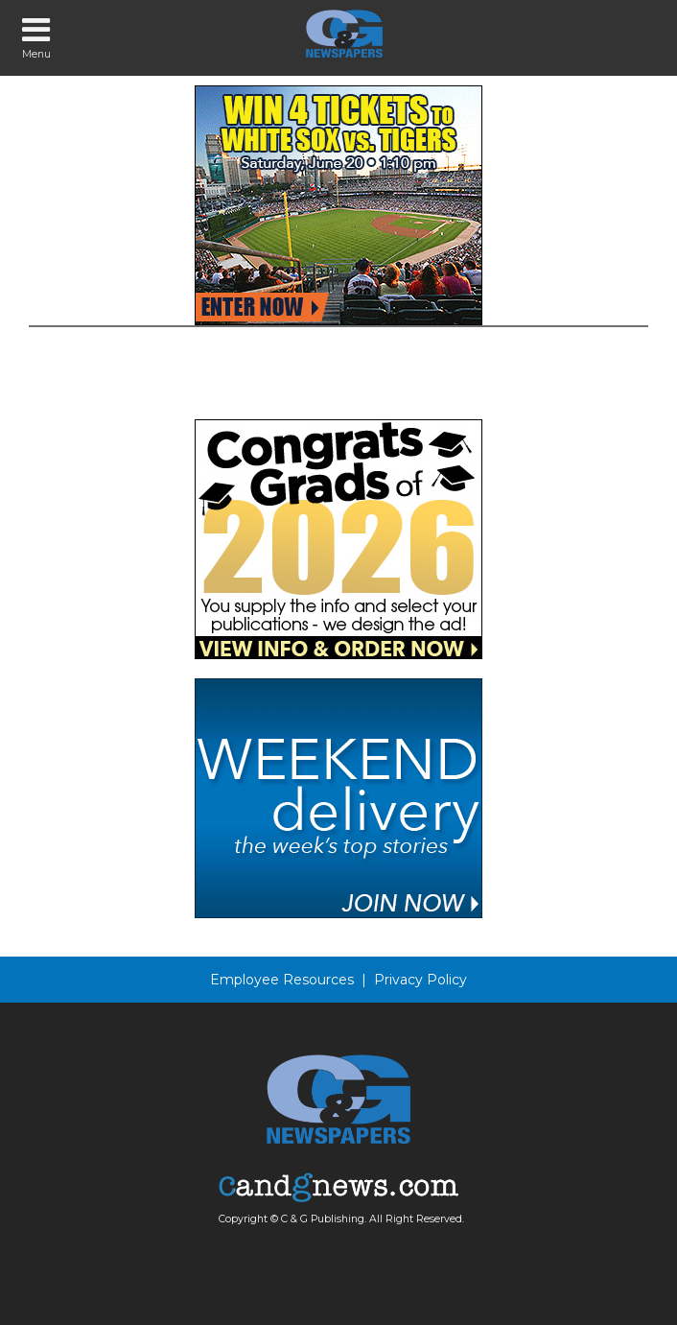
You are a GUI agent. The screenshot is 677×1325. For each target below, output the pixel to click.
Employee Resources (282, 979)
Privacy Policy (420, 979)
